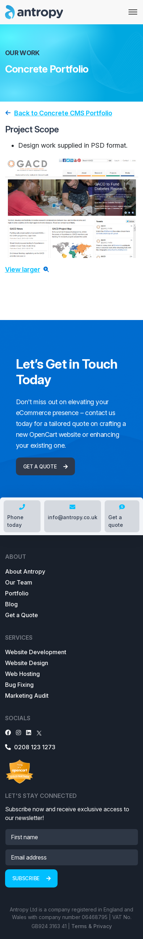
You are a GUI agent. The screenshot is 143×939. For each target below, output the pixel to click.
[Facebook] (8, 732)
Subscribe (31, 878)
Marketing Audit (27, 695)
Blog (11, 604)
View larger (22, 269)
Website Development (35, 652)
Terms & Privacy (91, 926)
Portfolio (17, 593)
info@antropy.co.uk (72, 512)
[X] (39, 732)
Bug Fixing (19, 684)
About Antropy (25, 571)
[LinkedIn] (28, 732)
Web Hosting (22, 673)
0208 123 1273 (30, 747)
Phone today (16, 516)
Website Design (26, 663)
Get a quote (45, 466)
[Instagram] (18, 732)
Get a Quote (21, 615)
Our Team (18, 582)
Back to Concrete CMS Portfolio (63, 113)
